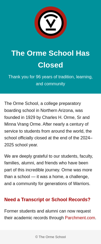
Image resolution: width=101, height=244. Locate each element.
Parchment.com (80, 217)
